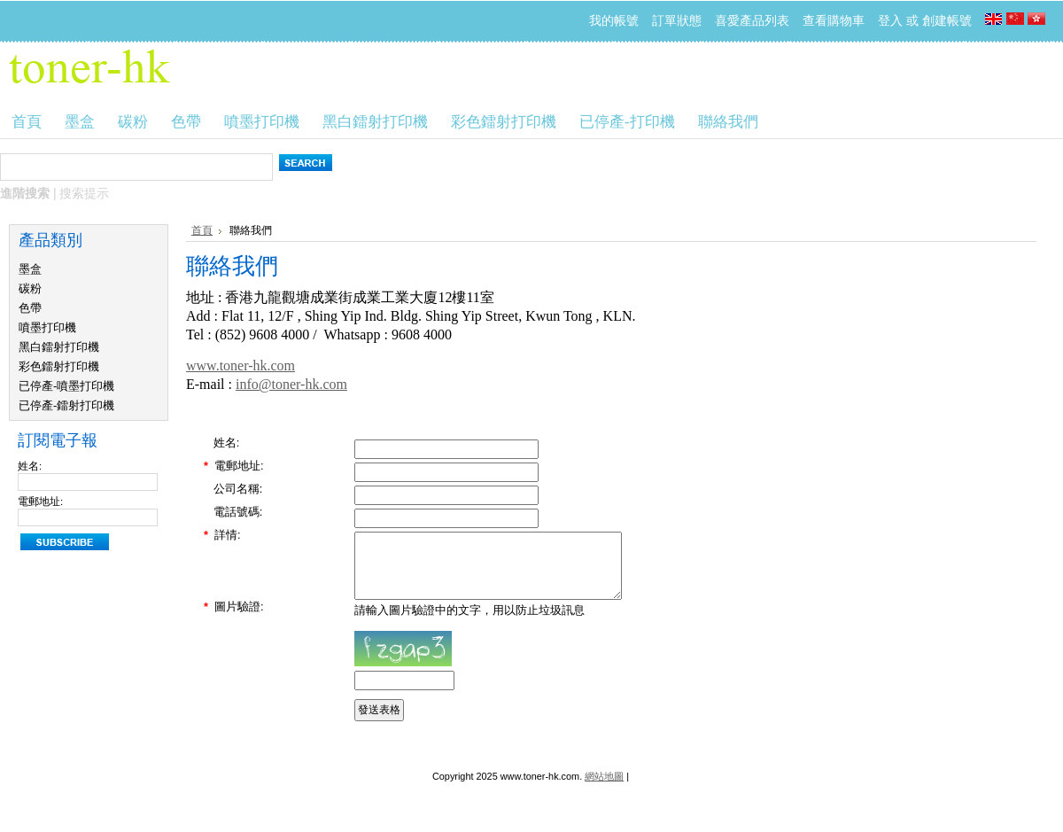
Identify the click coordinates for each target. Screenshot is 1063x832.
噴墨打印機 (47, 327)
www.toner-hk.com (240, 365)
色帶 (30, 308)
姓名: (30, 466)
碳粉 (30, 288)
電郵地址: (40, 501)
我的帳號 (614, 20)
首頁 (202, 230)
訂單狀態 (677, 20)
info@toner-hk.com (291, 384)
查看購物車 (834, 20)
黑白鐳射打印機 (59, 347)
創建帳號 (947, 20)
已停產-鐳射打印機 (66, 405)
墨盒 (30, 269)
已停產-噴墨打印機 (66, 386)
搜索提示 (84, 193)
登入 (890, 20)
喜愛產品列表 (752, 20)
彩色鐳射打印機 (59, 366)
